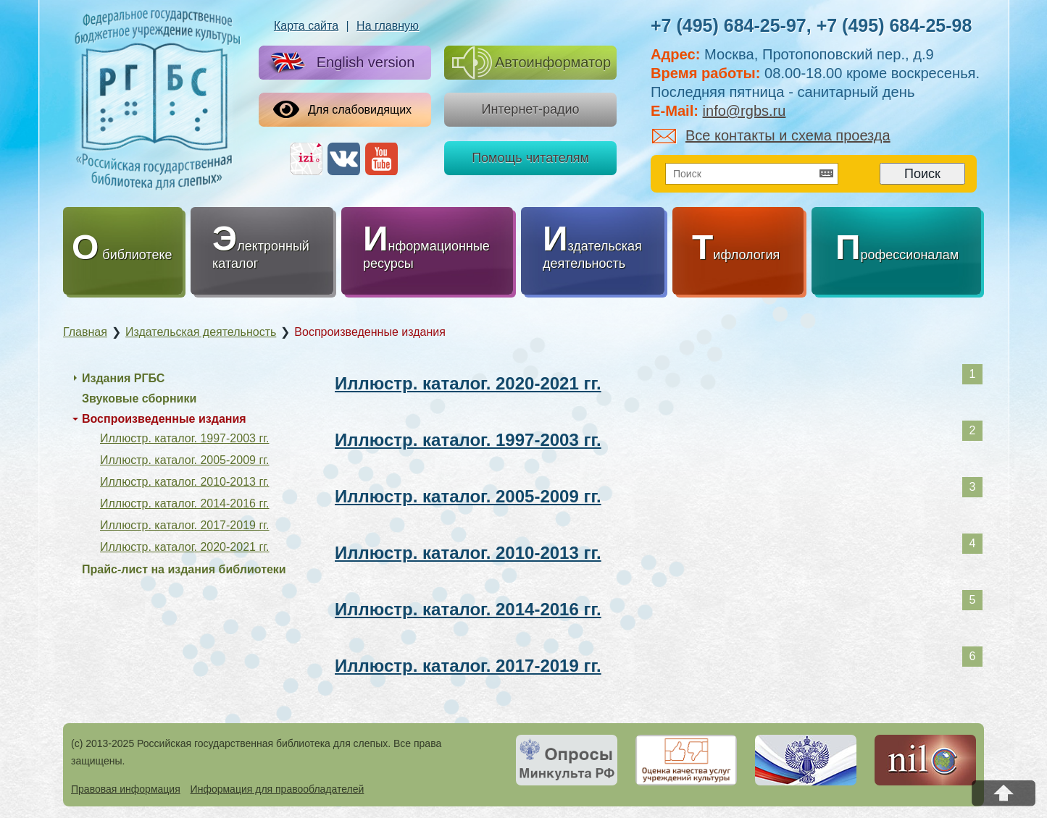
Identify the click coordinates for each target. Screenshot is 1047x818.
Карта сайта (306, 26)
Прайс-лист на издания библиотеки (184, 569)
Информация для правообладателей (277, 789)
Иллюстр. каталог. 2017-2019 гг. (468, 665)
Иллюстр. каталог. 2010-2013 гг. (468, 552)
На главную (387, 26)
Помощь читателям (530, 158)
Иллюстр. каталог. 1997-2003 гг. (468, 440)
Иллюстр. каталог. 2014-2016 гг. (468, 609)
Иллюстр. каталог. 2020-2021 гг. (468, 383)
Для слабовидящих (342, 109)
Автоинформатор (531, 62)
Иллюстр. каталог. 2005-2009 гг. (468, 496)
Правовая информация (125, 789)
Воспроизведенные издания (164, 419)
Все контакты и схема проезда (771, 135)
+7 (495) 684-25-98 (894, 25)
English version (339, 63)
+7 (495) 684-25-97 (728, 25)
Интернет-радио (530, 109)
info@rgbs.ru (744, 111)
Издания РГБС (123, 378)
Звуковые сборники (139, 398)
